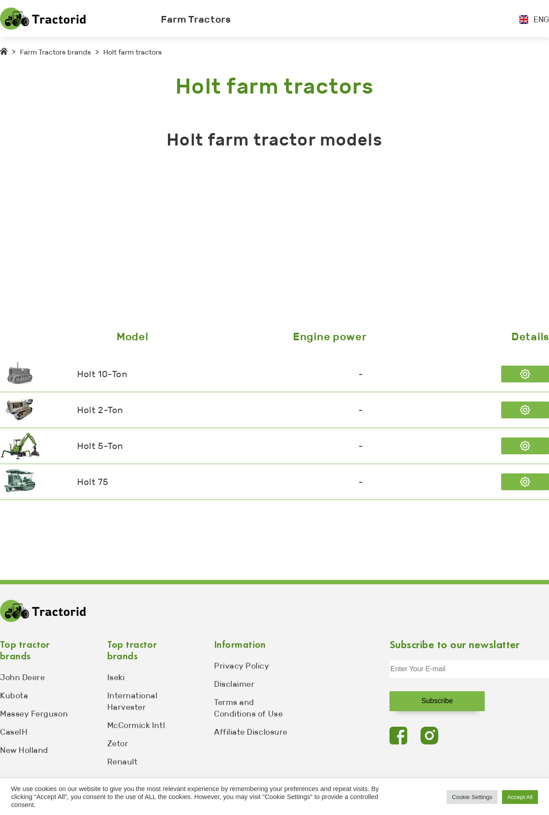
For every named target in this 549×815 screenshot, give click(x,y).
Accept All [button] (520, 797)
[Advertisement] (266, 242)
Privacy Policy (241, 666)
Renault (122, 762)
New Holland (24, 750)
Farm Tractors (196, 19)
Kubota (14, 696)
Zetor (117, 743)
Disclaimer (234, 684)
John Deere (22, 677)
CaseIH (13, 732)
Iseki (116, 677)
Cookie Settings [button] (472, 797)
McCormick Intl (136, 725)
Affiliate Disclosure (251, 732)
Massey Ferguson (34, 714)
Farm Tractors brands (55, 52)
